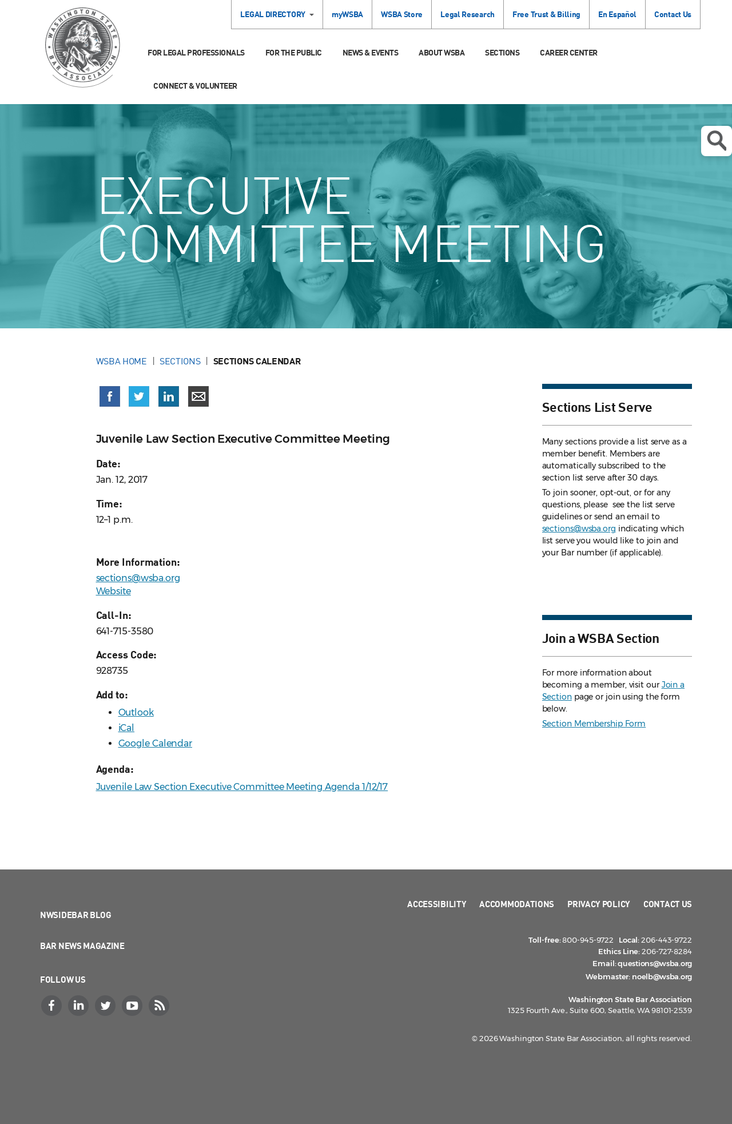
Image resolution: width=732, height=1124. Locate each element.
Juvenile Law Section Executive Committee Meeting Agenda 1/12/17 (242, 786)
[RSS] (160, 1005)
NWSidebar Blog (76, 914)
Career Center (569, 52)
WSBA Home (121, 361)
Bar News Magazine (82, 945)
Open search (716, 140)
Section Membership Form (594, 723)
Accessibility (436, 904)
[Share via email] (198, 396)
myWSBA (347, 14)
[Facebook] (52, 1005)
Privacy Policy (598, 904)
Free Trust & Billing (546, 14)
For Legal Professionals (196, 52)
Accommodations (516, 904)
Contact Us (672, 14)
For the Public (293, 52)
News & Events (371, 52)
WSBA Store (402, 14)
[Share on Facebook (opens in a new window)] (109, 396)
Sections (502, 52)
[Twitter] (106, 1005)
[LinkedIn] (79, 1005)
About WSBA (441, 52)
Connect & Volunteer (195, 85)
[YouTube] (133, 1005)
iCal (126, 727)
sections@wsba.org (138, 578)
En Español (617, 14)
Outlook (136, 712)
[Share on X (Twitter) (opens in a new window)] (139, 396)
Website (113, 591)
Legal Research (467, 14)
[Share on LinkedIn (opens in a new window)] (168, 396)
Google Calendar (155, 743)
